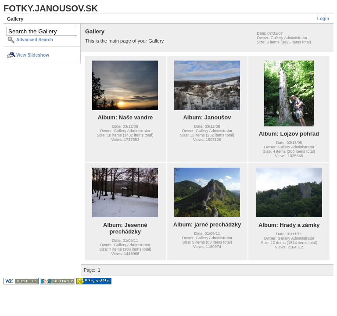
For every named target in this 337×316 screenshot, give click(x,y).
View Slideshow (32, 55)
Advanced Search (34, 39)
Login (323, 18)
